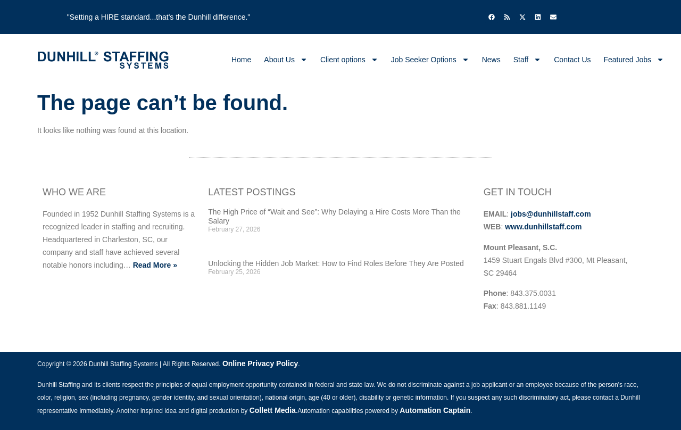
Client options (349, 60)
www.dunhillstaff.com (543, 226)
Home (241, 59)
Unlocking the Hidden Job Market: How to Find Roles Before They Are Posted (336, 263)
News (491, 59)
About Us (286, 60)
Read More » (155, 265)
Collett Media (273, 410)
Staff (527, 60)
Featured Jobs (634, 60)
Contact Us (572, 59)
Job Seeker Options (430, 60)
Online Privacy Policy (260, 363)
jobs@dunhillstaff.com (551, 214)
